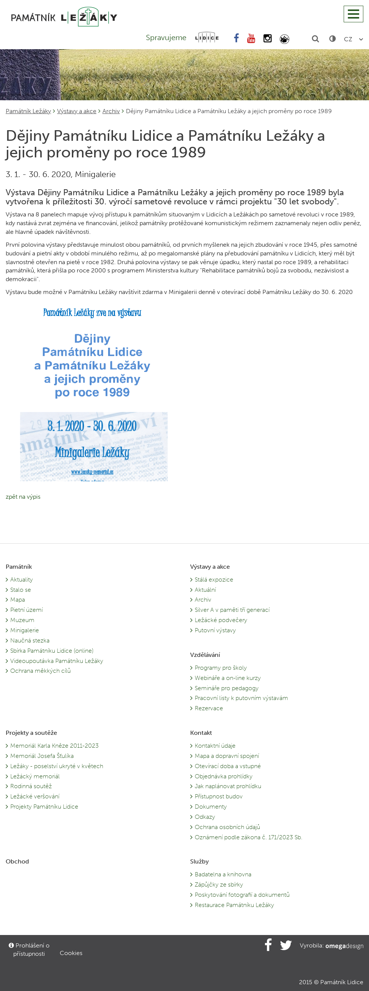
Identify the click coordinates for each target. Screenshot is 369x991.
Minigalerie (24, 630)
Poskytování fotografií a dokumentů (242, 894)
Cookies (71, 953)
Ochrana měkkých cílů (40, 670)
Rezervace (209, 708)
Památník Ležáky (28, 111)
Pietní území (26, 609)
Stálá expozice (214, 579)
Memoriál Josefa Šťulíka (42, 755)
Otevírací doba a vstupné (228, 766)
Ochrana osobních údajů (227, 827)
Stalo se (20, 589)
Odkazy (205, 816)
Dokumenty (211, 806)
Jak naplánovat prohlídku (228, 786)
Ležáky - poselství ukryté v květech (56, 766)
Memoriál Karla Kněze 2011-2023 (54, 745)
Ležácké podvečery (221, 620)
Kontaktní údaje (215, 745)
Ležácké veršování (34, 796)
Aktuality (21, 579)
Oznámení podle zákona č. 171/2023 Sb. (248, 837)
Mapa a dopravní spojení (227, 755)
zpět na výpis (23, 496)
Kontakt (201, 732)
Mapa (17, 599)
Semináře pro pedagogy (227, 688)
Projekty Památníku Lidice (44, 806)
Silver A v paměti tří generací (232, 609)
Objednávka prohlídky (224, 776)
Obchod (17, 861)
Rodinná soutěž (31, 786)
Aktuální (205, 589)
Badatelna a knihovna (223, 874)
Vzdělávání (205, 654)
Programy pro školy (221, 667)
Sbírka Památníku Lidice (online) (51, 650)
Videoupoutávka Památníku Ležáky (56, 660)
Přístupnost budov (219, 796)
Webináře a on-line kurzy (228, 677)
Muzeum (22, 620)
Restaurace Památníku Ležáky (234, 905)
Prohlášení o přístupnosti (29, 949)
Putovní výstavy (215, 630)
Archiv (111, 111)
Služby (199, 861)
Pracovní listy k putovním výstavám (241, 698)
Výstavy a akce (76, 111)
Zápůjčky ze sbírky (219, 884)
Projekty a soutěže (31, 732)
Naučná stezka (30, 640)
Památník (19, 566)
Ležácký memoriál (35, 776)
